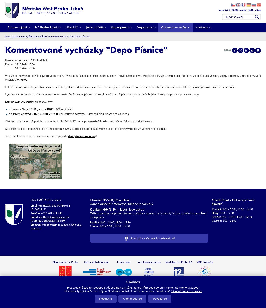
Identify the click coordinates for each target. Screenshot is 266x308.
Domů (8, 36)
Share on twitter (240, 50)
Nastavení (105, 298)
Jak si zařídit (94, 29)
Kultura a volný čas (174, 29)
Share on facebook (235, 50)
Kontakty (202, 29)
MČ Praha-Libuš (46, 29)
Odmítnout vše (132, 298)
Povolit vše (160, 298)
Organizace (145, 29)
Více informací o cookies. (186, 291)
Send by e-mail (252, 50)
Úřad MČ (72, 29)
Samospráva (120, 29)
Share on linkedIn (246, 50)
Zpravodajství (17, 29)
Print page (258, 50)
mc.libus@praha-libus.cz (54, 217)
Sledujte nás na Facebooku (152, 238)
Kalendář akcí (40, 36)
